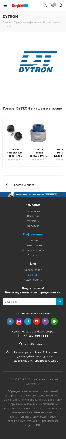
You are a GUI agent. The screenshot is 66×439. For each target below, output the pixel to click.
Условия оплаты (33, 245)
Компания (33, 205)
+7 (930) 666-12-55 (35, 336)
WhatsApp (54, 321)
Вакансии (33, 216)
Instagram (19, 321)
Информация (33, 234)
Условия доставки (33, 250)
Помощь (33, 240)
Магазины (33, 221)
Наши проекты (33, 279)
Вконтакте (10, 321)
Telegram (27, 321)
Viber (45, 321)
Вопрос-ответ (33, 269)
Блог (33, 263)
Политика (33, 225)
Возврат (33, 255)
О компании (33, 211)
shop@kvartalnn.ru (36, 344)
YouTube (36, 321)
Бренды (33, 274)
